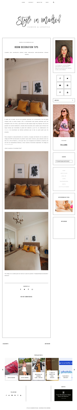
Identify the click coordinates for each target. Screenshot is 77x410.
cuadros (7, 52)
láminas (46, 52)
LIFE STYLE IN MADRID (64, 180)
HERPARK (48, 407)
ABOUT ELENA (64, 166)
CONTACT (30, 2)
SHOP (47, 2)
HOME (23, 2)
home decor (31, 52)
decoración (16, 52)
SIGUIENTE (5, 343)
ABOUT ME (39, 2)
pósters (27, 54)
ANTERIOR (47, 343)
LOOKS (64, 172)
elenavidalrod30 (9, 144)
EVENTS (64, 177)
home (25, 52)
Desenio (7, 130)
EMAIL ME (64, 169)
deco (11, 52)
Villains (63, 138)
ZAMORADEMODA (64, 174)
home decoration (39, 52)
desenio (22, 52)
